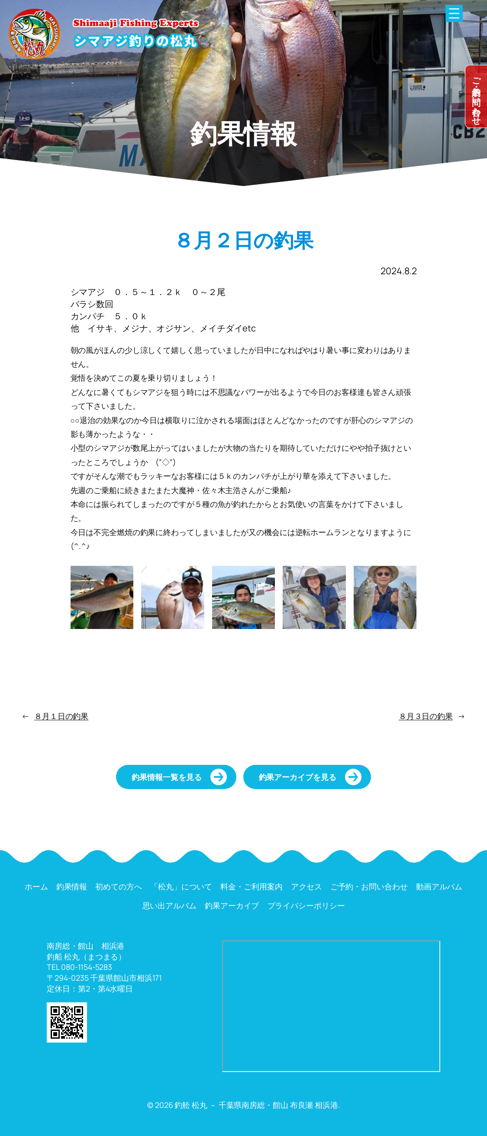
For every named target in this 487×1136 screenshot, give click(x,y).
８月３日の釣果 (426, 716)
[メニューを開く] (454, 13)
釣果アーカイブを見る (297, 777)
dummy (476, 96)
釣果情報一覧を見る (166, 777)
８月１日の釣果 (61, 716)
